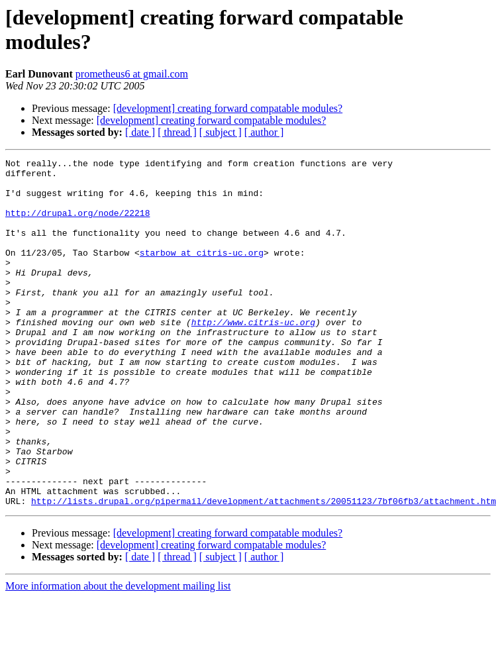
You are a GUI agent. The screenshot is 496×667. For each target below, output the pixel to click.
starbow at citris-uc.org (202, 272)
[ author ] (264, 132)
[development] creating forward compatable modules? (228, 108)
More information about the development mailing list (117, 655)
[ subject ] (220, 132)
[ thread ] (177, 132)
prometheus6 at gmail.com (131, 73)
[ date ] (140, 132)
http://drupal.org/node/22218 (77, 225)
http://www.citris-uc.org (253, 356)
